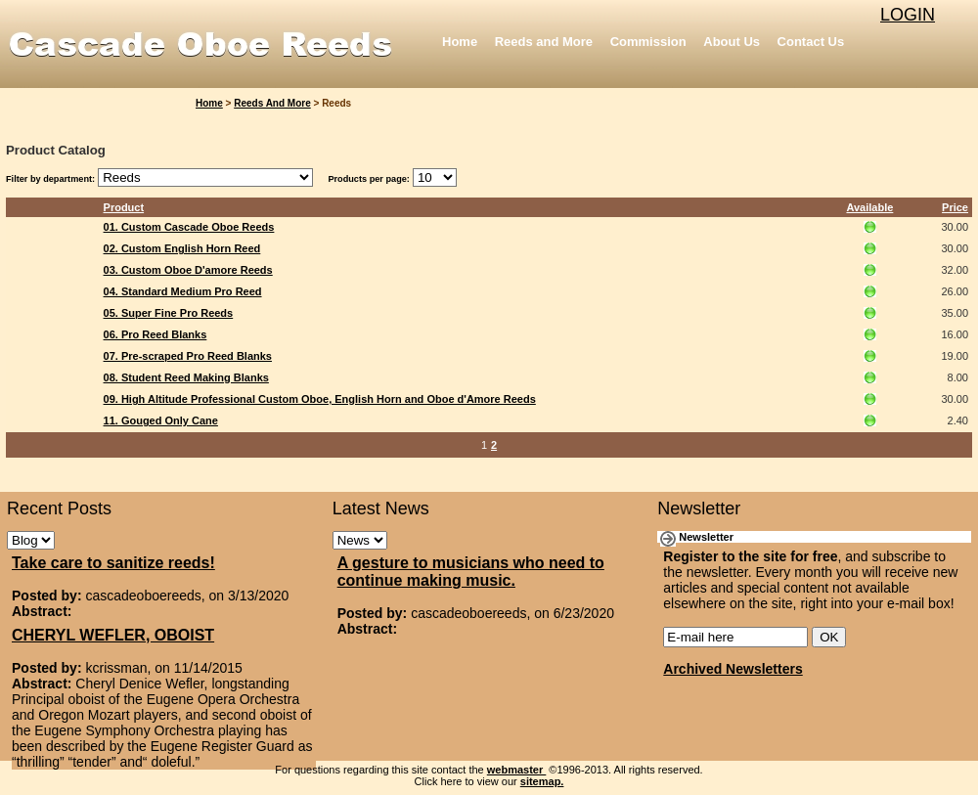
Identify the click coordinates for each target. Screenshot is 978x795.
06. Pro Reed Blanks (155, 334)
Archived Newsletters (732, 669)
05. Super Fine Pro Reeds (169, 313)
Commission (648, 41)
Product (124, 207)
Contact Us (811, 41)
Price (955, 207)
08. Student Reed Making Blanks (186, 377)
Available (869, 207)
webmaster (517, 769)
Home (459, 41)
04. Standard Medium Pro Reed (183, 291)
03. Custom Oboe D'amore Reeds (188, 270)
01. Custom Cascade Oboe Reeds (189, 227)
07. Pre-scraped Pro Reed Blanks (188, 356)
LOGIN (907, 14)
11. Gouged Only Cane (161, 420)
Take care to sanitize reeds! (113, 562)
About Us (731, 41)
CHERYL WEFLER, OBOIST (113, 635)
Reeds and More (544, 41)
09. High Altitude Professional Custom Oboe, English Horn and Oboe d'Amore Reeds (320, 399)
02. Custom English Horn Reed (182, 248)
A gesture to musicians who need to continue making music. (470, 571)
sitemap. (542, 781)
